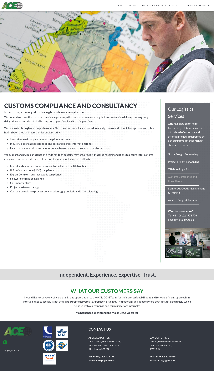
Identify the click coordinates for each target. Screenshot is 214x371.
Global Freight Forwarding (183, 154)
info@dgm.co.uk (105, 360)
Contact (174, 5)
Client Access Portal (198, 5)
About (132, 5)
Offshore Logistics (178, 169)
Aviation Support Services (182, 200)
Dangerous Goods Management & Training (186, 190)
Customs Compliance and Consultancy (182, 179)
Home (120, 5)
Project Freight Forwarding (183, 161)
